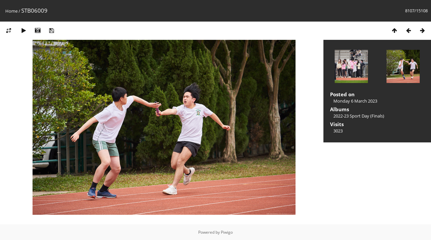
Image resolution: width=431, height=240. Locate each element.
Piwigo (227, 232)
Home (11, 11)
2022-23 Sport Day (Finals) (358, 116)
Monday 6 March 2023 (355, 101)
